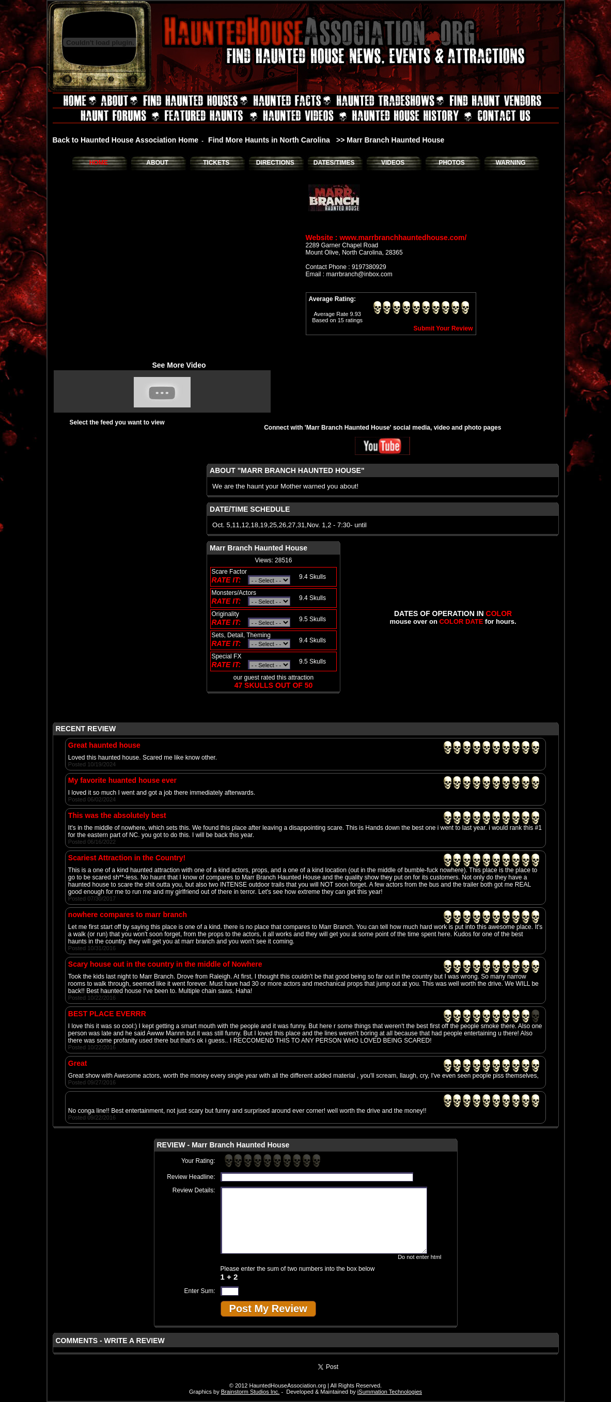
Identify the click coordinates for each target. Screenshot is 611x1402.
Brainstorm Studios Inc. (250, 1392)
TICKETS (216, 162)
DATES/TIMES (334, 162)
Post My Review (268, 1308)
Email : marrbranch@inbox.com (349, 274)
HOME (98, 162)
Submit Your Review (443, 328)
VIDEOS (392, 162)
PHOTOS (451, 162)
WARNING (511, 162)
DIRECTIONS (275, 162)
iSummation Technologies (389, 1392)
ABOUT (157, 162)
